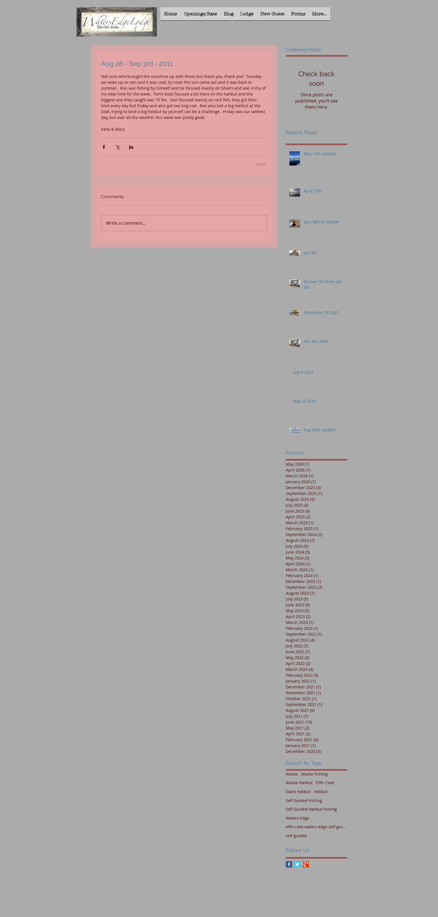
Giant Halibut (298, 791)
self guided (296, 835)
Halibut (321, 791)
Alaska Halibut (299, 782)
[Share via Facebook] (103, 147)
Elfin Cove (325, 782)
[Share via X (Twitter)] (117, 147)
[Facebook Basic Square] (289, 864)
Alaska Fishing (314, 774)
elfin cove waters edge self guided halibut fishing (316, 826)
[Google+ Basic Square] (306, 864)
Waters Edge (297, 818)
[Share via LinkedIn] (131, 147)
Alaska (292, 774)
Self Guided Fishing (304, 800)
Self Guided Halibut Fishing (311, 809)
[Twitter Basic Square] (297, 864)
